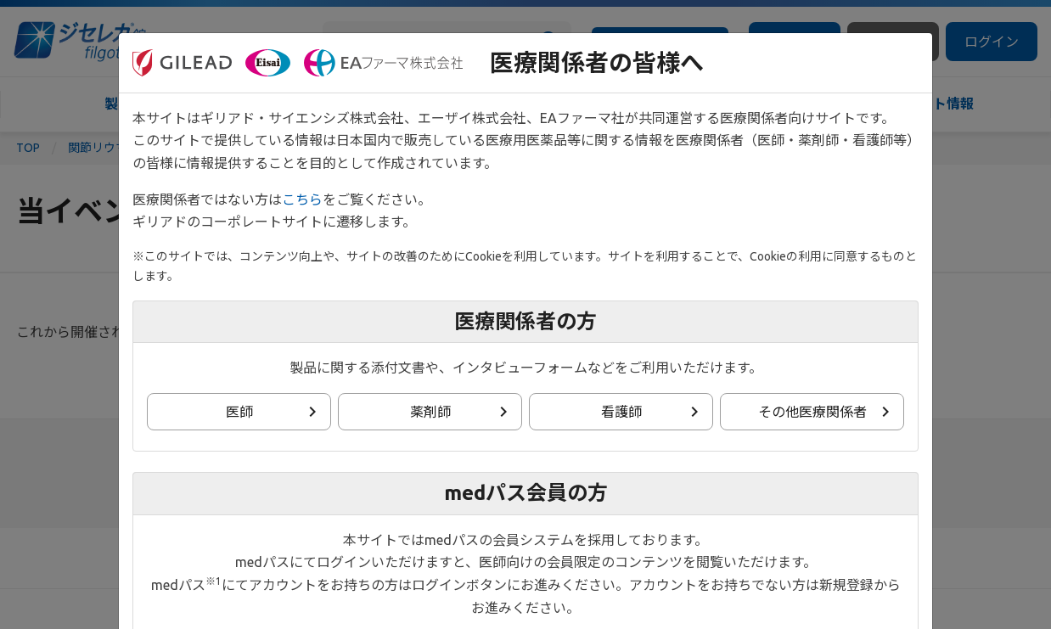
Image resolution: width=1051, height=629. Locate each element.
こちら (302, 199)
